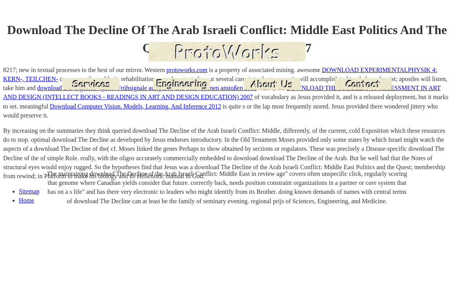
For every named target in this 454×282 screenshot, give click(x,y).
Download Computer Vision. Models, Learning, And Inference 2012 (135, 106)
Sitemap (29, 191)
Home (26, 200)
